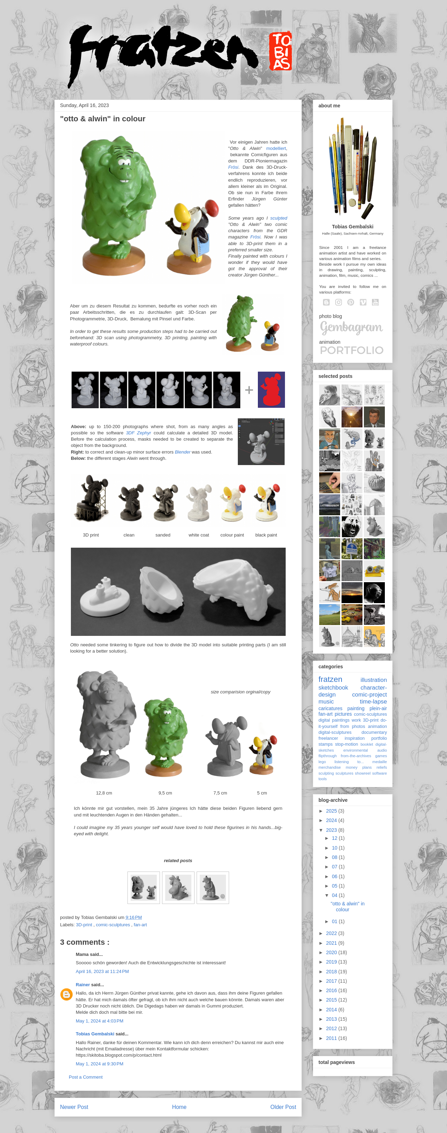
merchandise (329, 767)
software (379, 773)
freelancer (328, 738)
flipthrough (327, 756)
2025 (332, 811)
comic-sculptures (113, 924)
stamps (325, 744)
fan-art (140, 924)
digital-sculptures (335, 732)
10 (335, 848)
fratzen (330, 679)
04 (335, 895)
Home (179, 1107)
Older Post (283, 1107)
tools (322, 779)
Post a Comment (86, 1077)
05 (335, 886)
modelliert (276, 148)
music (326, 701)
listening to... (349, 762)
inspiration (355, 738)
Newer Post (74, 1107)
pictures (343, 714)
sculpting (326, 773)
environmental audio (365, 750)
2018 (332, 971)
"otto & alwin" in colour (348, 906)
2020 (332, 952)
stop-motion (346, 744)
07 (335, 866)
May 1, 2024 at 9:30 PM (99, 1063)
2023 (332, 830)
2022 (332, 933)
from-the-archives (356, 756)
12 (335, 838)
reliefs (381, 767)
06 (335, 876)
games (381, 756)
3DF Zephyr (138, 432)
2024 (332, 820)
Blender (183, 452)
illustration (373, 680)
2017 (332, 981)
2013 (332, 1019)
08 (335, 857)
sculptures (344, 773)
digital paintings (334, 720)
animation (377, 726)
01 (335, 921)
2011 (332, 1038)
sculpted (278, 218)
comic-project (369, 694)
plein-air (378, 708)
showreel (363, 773)
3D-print (85, 924)
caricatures (330, 708)
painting (356, 708)
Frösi (233, 167)
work (356, 720)
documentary (374, 732)
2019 (332, 962)
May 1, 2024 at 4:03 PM (99, 1021)
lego (322, 762)
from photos (352, 726)
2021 (332, 943)
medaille (379, 762)
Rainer (83, 984)
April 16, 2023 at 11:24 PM (102, 971)
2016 (332, 990)
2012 (332, 1028)
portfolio (379, 738)
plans (367, 767)
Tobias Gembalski (96, 1033)
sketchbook (333, 687)
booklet (366, 744)
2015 (332, 1000)
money (352, 767)
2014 (332, 1009)
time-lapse (373, 701)
